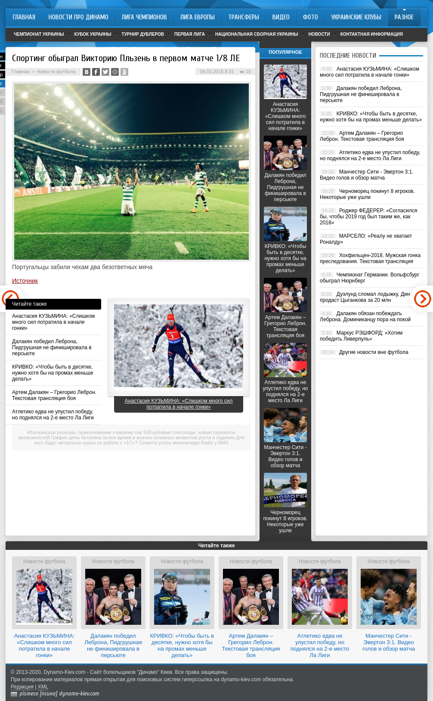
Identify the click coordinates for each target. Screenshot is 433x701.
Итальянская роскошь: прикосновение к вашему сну (85, 432)
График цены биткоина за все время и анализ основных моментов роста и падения (143, 437)
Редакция (22, 687)
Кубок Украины (92, 34)
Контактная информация (371, 34)
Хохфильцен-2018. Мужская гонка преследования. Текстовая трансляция (370, 258)
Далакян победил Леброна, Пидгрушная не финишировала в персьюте (52, 347)
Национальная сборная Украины (256, 34)
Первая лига (189, 34)
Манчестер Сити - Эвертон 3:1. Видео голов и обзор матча (285, 456)
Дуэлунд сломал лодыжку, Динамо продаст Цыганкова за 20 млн (369, 297)
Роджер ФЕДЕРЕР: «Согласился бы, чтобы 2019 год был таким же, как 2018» (368, 217)
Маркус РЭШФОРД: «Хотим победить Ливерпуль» (361, 336)
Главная (21, 71)
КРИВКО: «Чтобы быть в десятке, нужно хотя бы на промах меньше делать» (52, 373)
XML (43, 687)
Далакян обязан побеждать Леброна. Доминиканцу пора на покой (365, 316)
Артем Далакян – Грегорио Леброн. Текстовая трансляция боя (54, 395)
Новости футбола (56, 71)
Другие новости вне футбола (373, 352)
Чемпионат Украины (39, 34)
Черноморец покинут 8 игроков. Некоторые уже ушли (285, 521)
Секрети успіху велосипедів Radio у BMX (184, 442)
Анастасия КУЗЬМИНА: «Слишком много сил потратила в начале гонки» (53, 322)
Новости (319, 34)
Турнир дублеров (143, 34)
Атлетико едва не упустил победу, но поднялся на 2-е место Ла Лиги (53, 415)
